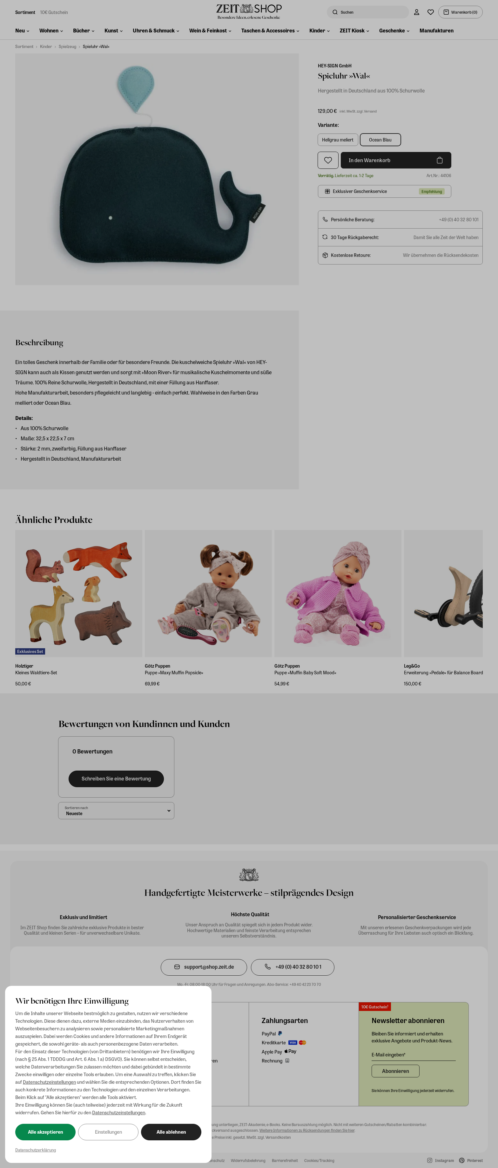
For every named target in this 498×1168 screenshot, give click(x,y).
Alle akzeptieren (45, 1131)
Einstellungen (108, 1131)
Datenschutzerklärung (35, 1150)
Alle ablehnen (171, 1131)
